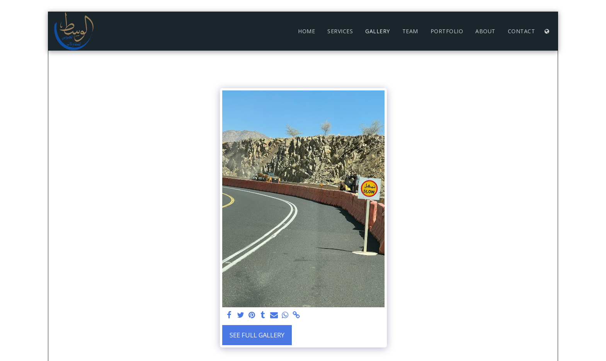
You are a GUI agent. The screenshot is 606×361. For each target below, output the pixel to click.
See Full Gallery (257, 334)
